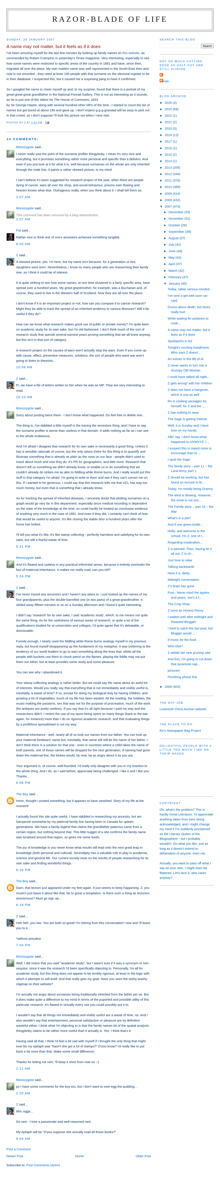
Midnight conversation (183, 579)
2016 (169, 148)
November (176, 218)
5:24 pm (23, 576)
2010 (169, 187)
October (174, 225)
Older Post (143, 1156)
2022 (169, 115)
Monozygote (25, 147)
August (173, 238)
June (172, 251)
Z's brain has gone (181, 586)
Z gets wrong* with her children (190, 383)
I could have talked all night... (188, 377)
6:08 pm (23, 782)
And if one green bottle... (185, 524)
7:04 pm (23, 945)
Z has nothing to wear (183, 412)
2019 (169, 135)
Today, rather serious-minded (188, 289)
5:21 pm (23, 546)
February (175, 277)
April (172, 264)
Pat (18, 230)
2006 (169, 686)
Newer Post (14, 1156)
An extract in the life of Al (185, 359)
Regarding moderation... (185, 542)
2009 (169, 193)
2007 (169, 206)
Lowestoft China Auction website (183, 709)
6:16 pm (23, 870)
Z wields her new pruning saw (189, 652)
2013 (169, 167)
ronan (165, 81)
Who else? (175, 646)
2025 (169, 109)
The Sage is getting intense (187, 419)
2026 (169, 102)
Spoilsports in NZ (180, 341)
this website (130, 53)
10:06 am (24, 367)
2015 (169, 154)
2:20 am (23, 1093)
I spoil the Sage (179, 459)
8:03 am (23, 244)
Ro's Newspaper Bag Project (180, 730)
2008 (169, 200)
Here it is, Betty (179, 573)
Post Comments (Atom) (43, 1165)
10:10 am (24, 397)
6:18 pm (23, 905)
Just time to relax (180, 560)
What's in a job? (179, 518)
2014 (169, 161)
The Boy (22, 794)
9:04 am (23, 1138)
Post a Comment (18, 1149)
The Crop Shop (179, 604)
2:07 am (23, 197)
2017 (169, 141)
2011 (169, 180)
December (176, 212)
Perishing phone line (182, 677)
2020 (169, 128)
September (176, 231)
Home (79, 1156)
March (173, 270)
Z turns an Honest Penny (186, 610)
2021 (169, 122)
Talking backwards (181, 566)
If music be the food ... (184, 639)
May (172, 257)
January (174, 283)
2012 (169, 174)
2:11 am (23, 1068)
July (171, 244)
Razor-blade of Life (110, 19)
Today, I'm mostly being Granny (190, 489)
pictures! (174, 670)
